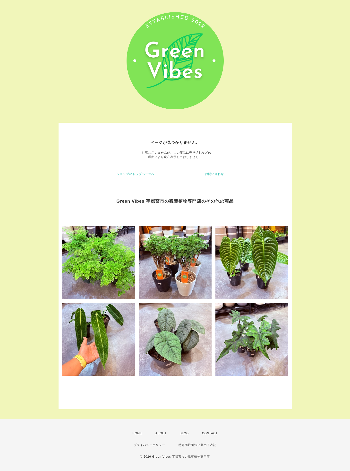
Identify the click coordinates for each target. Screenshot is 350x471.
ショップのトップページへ (135, 174)
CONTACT (210, 433)
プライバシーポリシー (149, 445)
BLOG (184, 433)
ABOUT (160, 433)
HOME (137, 433)
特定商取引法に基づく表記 (197, 445)
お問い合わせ (214, 174)
